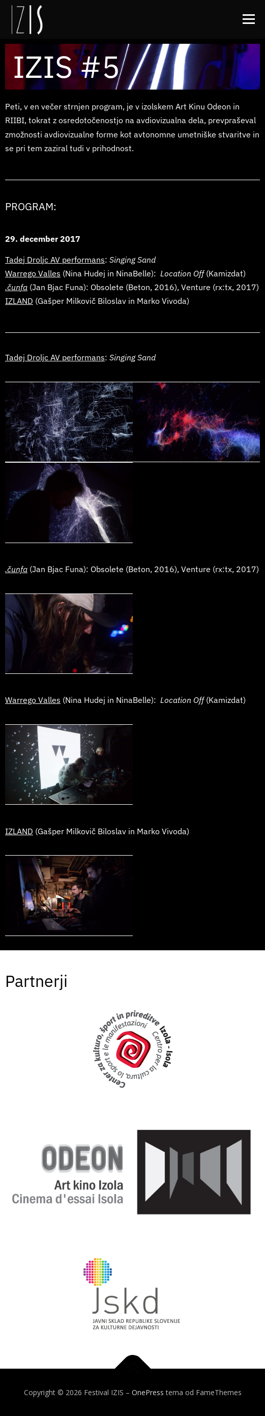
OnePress (148, 1392)
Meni (247, 19)
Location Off (182, 273)
